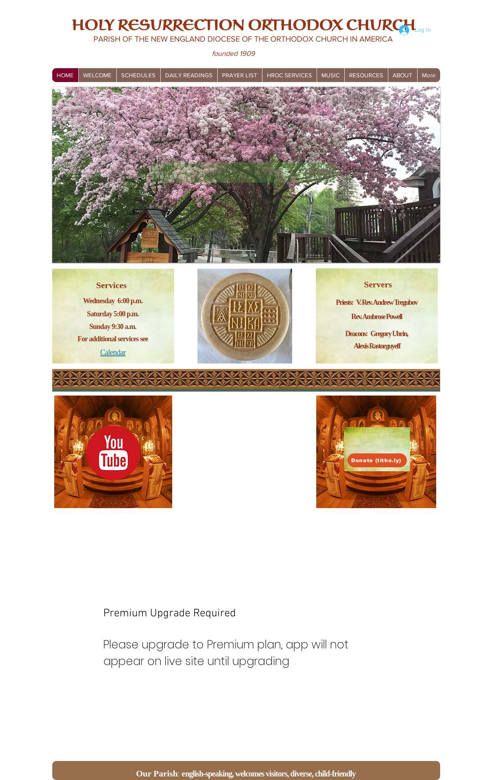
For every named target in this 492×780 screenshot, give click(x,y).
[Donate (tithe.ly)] (377, 460)
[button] (138, 75)
